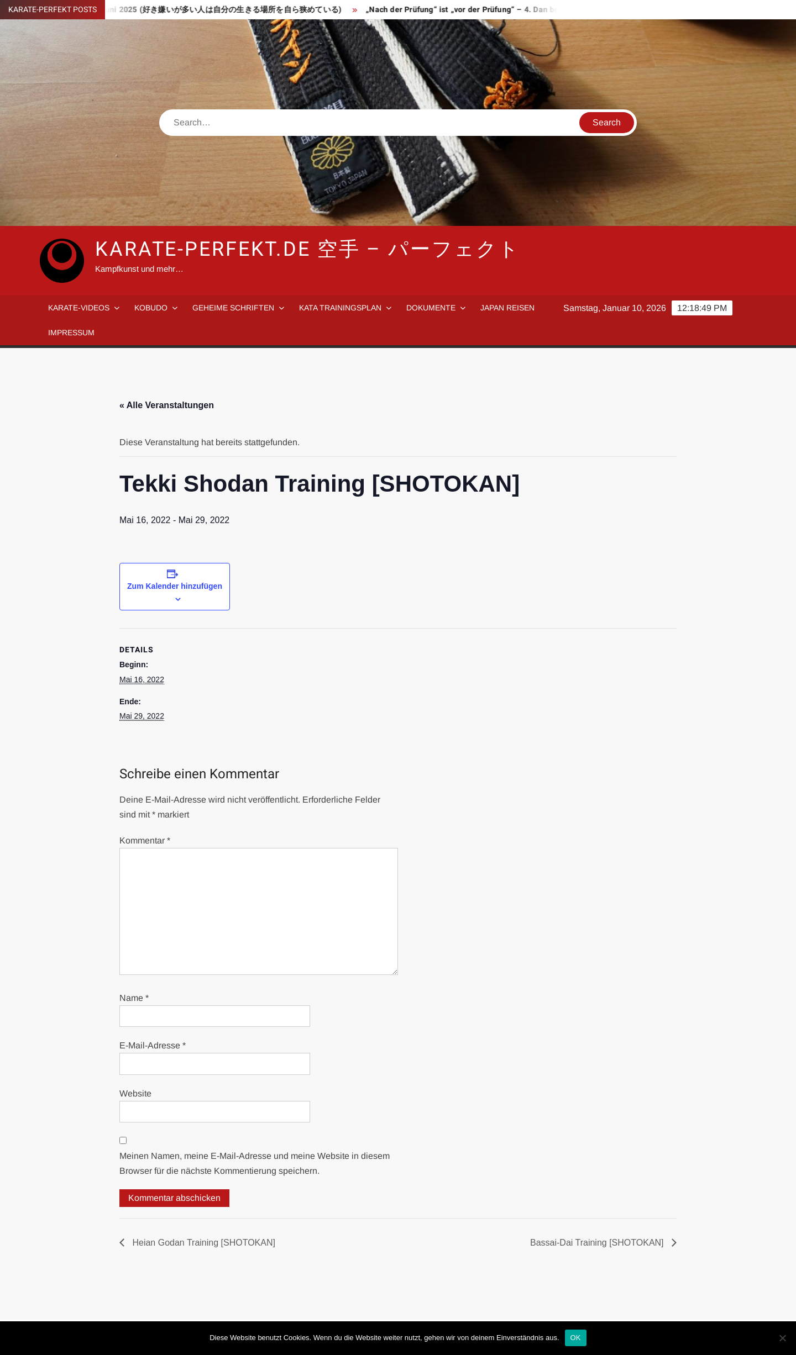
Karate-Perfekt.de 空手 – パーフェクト (307, 249)
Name (134, 998)
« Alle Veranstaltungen (166, 405)
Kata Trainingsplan (340, 307)
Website (135, 1093)
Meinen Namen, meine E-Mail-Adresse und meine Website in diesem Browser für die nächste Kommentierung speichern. (254, 1163)
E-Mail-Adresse (152, 1045)
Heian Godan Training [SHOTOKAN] (202, 1242)
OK (575, 1337)
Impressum (71, 332)
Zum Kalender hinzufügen (174, 586)
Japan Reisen (507, 307)
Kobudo (150, 307)
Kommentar (144, 840)
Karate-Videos (78, 307)
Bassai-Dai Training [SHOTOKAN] (598, 1242)
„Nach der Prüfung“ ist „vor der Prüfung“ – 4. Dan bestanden (481, 9)
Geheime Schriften (233, 307)
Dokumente (430, 307)
